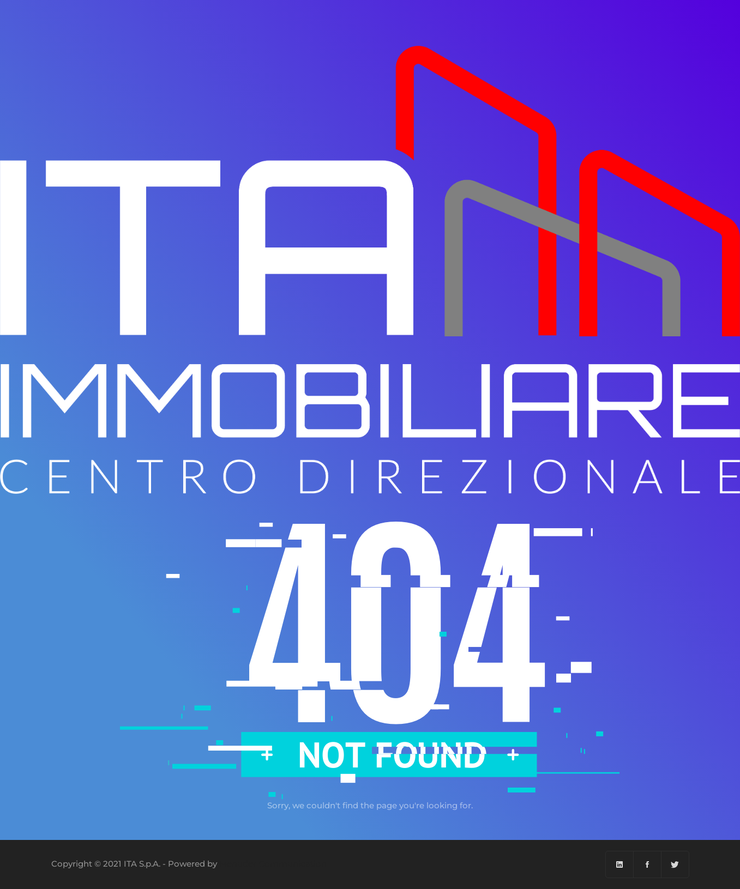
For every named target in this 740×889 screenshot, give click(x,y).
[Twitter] (675, 864)
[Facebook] (647, 864)
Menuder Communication (273, 863)
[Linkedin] (620, 864)
